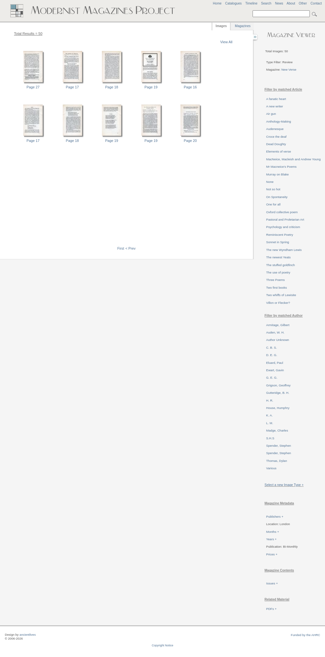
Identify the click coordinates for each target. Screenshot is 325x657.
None (270, 182)
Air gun (271, 113)
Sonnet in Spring (277, 242)
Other (303, 3)
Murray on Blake (277, 174)
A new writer (274, 106)
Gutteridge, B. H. (277, 392)
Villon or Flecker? (278, 302)
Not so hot (273, 189)
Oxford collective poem (282, 212)
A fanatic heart (276, 99)
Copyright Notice (162, 645)
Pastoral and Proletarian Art (285, 219)
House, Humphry (277, 408)
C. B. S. (271, 347)
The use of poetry (278, 272)
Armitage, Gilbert (277, 325)
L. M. (269, 423)
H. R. (269, 400)
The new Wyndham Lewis (284, 250)
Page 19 (151, 87)
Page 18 (111, 87)
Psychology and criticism (283, 227)
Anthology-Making (278, 121)
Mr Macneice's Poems (281, 166)
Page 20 (190, 141)
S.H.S (270, 438)
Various (271, 468)
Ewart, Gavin (275, 370)
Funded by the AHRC (305, 635)
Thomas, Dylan (276, 461)
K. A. (269, 415)
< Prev (130, 248)
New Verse (288, 69)
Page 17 (72, 87)
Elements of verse (278, 151)
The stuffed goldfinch (280, 265)
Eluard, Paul (274, 362)
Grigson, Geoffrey (278, 385)
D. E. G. (271, 355)
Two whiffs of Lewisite (281, 295)
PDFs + (271, 609)
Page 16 (190, 87)
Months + (272, 531)
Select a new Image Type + (284, 485)
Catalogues (233, 3)
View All (226, 42)
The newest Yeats (278, 257)
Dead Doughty (276, 144)
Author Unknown (277, 340)
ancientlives (27, 634)
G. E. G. (271, 377)
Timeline (251, 3)
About (291, 3)
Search (266, 3)
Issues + (272, 583)
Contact (316, 3)
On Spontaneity (276, 197)
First (120, 248)
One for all (273, 204)
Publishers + (274, 516)
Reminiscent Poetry (279, 234)
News (279, 3)
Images (221, 26)
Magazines (242, 26)
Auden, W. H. (275, 332)
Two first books (276, 287)
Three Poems (275, 280)
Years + (271, 539)
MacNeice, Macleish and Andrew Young (293, 159)
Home (217, 3)
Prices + (271, 554)
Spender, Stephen (278, 445)
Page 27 (33, 87)
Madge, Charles (277, 430)
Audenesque (275, 129)
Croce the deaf (276, 136)
